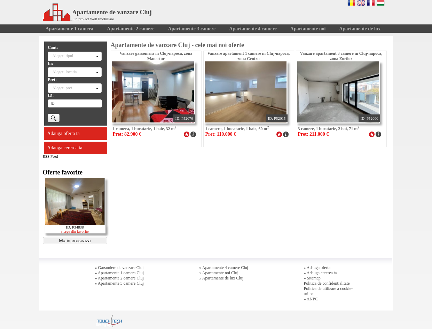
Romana (351, 3)
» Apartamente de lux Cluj (221, 278)
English (361, 3)
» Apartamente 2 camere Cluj (119, 278)
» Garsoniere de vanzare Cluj (119, 267)
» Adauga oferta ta (319, 267)
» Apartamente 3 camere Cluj (119, 283)
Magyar (381, 3)
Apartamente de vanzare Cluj (97, 12)
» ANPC (311, 299)
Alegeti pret (62, 87)
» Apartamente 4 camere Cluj (224, 267)
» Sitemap (312, 278)
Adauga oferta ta (63, 133)
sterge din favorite (75, 231)
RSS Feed (50, 156)
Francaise (371, 3)
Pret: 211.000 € (313, 134)
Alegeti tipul (62, 55)
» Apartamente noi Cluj (218, 272)
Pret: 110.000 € (220, 134)
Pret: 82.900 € (127, 134)
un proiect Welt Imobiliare (94, 19)
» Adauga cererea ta (320, 272)
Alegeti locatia (64, 71)
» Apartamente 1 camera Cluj (119, 272)
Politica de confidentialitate (327, 283)
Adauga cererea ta (65, 147)
